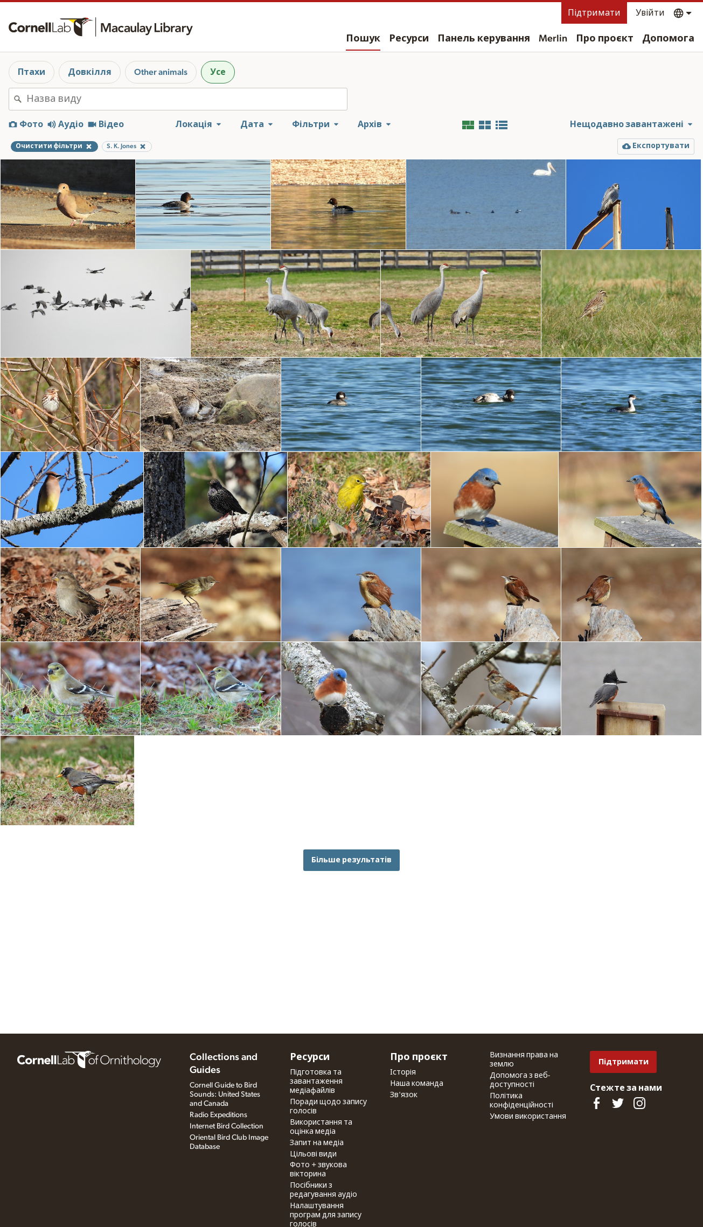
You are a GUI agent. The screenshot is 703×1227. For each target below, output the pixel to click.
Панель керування (483, 39)
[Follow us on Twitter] (617, 1103)
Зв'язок (403, 1095)
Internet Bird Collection (226, 1126)
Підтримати (594, 13)
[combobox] (186, 99)
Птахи (31, 72)
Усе (218, 72)
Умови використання (528, 1116)
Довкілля (90, 72)
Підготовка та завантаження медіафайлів (316, 1081)
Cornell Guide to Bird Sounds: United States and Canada (225, 1094)
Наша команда (416, 1083)
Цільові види (313, 1154)
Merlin (553, 39)
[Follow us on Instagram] (639, 1103)
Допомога (668, 39)
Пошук (363, 39)
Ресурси (409, 39)
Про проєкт (605, 39)
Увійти (650, 13)
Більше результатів (351, 860)
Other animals (160, 72)
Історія (403, 1072)
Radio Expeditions (218, 1115)
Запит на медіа (317, 1143)
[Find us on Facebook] (596, 1103)
